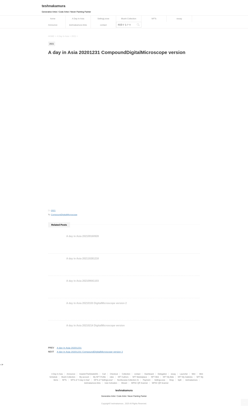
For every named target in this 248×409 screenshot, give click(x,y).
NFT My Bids (168, 377)
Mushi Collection (128, 18)
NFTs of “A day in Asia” (80, 380)
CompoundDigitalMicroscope (64, 214)
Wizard (124, 383)
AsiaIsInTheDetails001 (88, 374)
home (52, 18)
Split (179, 380)
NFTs (154, 18)
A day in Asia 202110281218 (82, 258)
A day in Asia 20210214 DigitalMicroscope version (95, 325)
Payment (146, 380)
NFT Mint (155, 377)
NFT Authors (123, 377)
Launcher (184, 374)
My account (84, 377)
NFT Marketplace (140, 377)
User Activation (111, 383)
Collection (126, 374)
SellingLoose (103, 18)
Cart (104, 374)
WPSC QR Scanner (139, 383)
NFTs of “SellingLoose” (103, 380)
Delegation (162, 374)
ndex (112, 377)
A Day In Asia (78, 18)
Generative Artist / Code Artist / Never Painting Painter (124, 396)
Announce (52, 25)
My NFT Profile (99, 377)
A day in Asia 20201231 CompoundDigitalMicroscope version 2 (90, 351)
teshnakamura (53, 6)
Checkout (114, 374)
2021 (53, 210)
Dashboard (149, 374)
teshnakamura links (78, 25)
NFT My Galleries (185, 377)
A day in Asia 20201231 (69, 347)
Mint (193, 374)
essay (179, 18)
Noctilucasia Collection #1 (128, 380)
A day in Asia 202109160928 (82, 236)
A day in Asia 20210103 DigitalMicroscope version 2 (96, 303)
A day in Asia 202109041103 (82, 280)
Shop (171, 380)
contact (103, 25)
